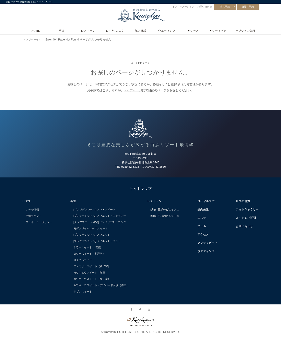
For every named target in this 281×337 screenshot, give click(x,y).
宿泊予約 (225, 6)
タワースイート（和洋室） (89, 253)
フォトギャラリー (247, 209)
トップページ (31, 39)
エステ (201, 217)
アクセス (193, 30)
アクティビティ (219, 30)
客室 (62, 30)
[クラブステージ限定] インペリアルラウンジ (99, 222)
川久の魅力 (243, 201)
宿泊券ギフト (34, 215)
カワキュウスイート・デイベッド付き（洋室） (101, 285)
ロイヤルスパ (114, 30)
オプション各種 (245, 30)
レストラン (88, 30)
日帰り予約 (248, 6)
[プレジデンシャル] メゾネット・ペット (97, 241)
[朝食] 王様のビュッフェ (164, 215)
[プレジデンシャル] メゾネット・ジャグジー (99, 215)
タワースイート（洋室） (88, 247)
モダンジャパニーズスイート (90, 228)
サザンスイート (82, 291)
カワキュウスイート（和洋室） (91, 278)
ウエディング (166, 30)
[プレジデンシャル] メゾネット (91, 234)
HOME (35, 30)
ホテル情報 (32, 209)
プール (201, 226)
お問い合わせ (204, 6)
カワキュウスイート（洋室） (90, 272)
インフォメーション (183, 6)
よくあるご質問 (246, 217)
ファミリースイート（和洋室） (91, 266)
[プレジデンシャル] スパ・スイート (94, 209)
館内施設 (140, 30)
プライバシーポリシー (39, 222)
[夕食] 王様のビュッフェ (164, 209)
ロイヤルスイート (84, 260)
